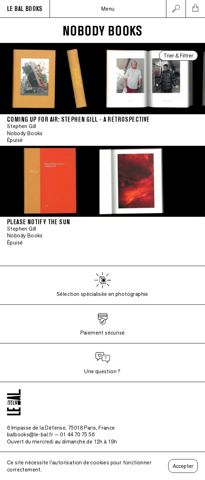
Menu (108, 8)
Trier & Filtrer (178, 55)
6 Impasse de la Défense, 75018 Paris (61, 427)
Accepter (183, 466)
